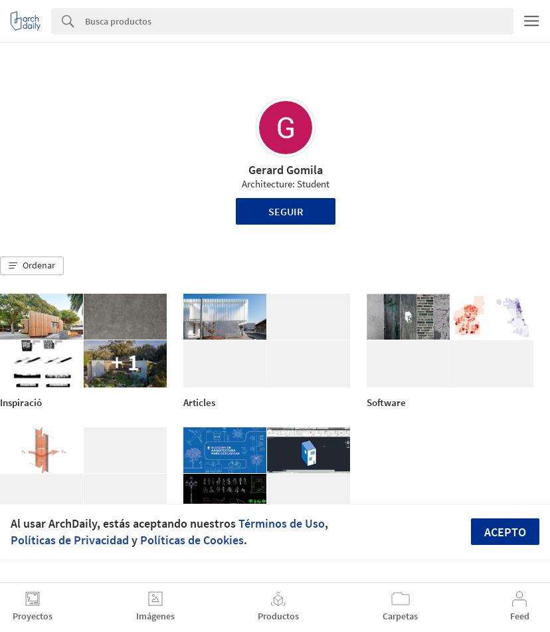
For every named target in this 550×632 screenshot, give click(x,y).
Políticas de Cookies (192, 540)
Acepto (505, 532)
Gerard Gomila (285, 169)
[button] (32, 266)
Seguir (286, 211)
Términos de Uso (281, 523)
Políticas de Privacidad (70, 540)
